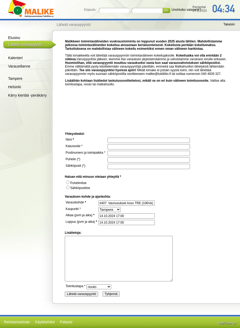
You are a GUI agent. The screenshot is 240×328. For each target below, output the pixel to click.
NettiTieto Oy (227, 323)
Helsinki (14, 87)
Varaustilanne (19, 66)
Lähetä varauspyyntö (25, 44)
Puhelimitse (76, 183)
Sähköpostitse (78, 188)
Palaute (66, 322)
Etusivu (14, 38)
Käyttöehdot (45, 322)
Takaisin (229, 24)
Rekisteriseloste (17, 322)
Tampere (15, 78)
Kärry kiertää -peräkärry (27, 95)
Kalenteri (15, 58)
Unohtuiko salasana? (186, 10)
